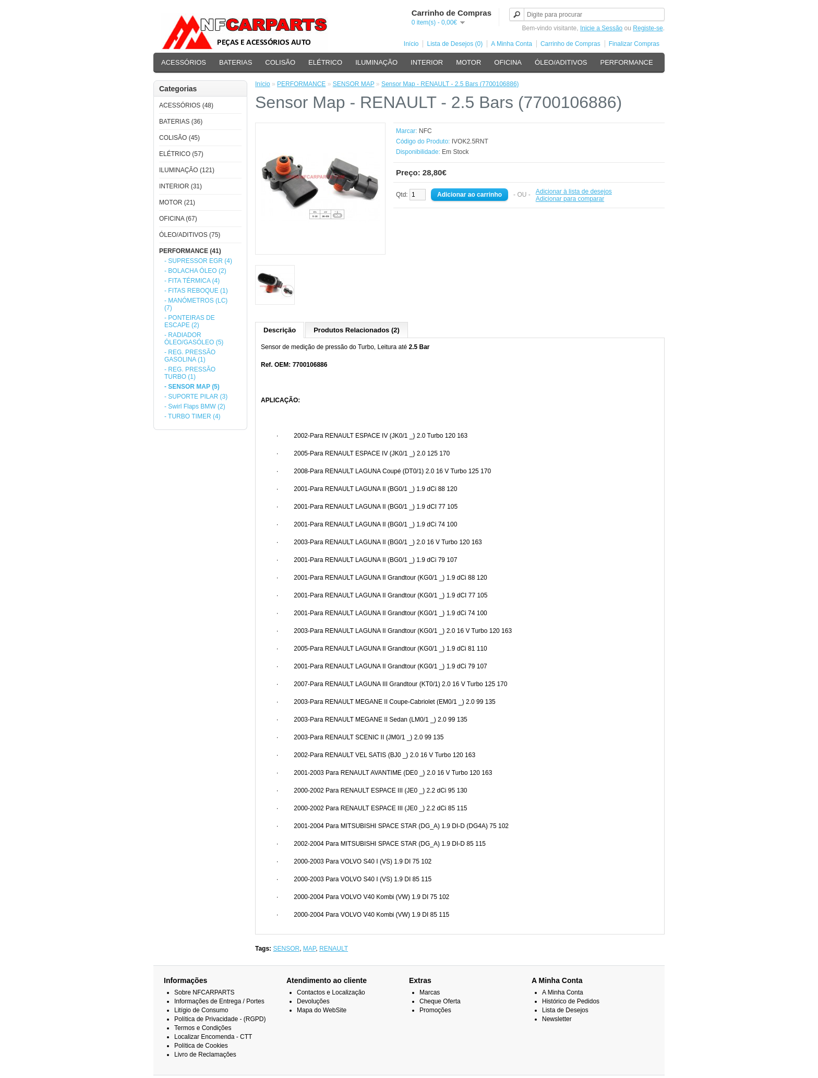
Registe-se (648, 28)
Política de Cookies (201, 1045)
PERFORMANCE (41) (190, 251)
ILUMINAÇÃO (376, 62)
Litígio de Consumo (201, 1010)
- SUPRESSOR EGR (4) (198, 261)
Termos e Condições (202, 1028)
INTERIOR (427, 62)
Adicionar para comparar (570, 198)
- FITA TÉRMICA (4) (192, 280)
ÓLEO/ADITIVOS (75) (189, 234)
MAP (309, 948)
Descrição (279, 330)
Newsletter (557, 1019)
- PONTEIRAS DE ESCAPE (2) (189, 321)
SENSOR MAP (354, 84)
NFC (425, 131)
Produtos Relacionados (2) (357, 330)
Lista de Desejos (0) (455, 43)
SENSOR (286, 948)
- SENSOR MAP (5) (192, 386)
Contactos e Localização (331, 992)
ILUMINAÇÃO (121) (186, 170)
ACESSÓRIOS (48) (186, 105)
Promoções (435, 1010)
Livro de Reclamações (205, 1054)
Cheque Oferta (440, 1001)
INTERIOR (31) (180, 186)
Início (411, 43)
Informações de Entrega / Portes (219, 1001)
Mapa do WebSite (321, 1010)
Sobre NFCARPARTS (204, 992)
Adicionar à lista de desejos (574, 191)
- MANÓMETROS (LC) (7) (195, 304)
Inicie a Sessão (601, 28)
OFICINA (508, 62)
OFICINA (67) (178, 218)
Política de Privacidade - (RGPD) (220, 1019)
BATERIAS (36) (180, 121)
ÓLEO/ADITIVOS (561, 62)
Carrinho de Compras (570, 43)
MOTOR (468, 62)
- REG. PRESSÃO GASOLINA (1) (189, 356)
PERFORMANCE (626, 62)
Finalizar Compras (634, 43)
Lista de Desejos (565, 1010)
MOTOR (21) (177, 202)
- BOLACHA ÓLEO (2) (195, 270)
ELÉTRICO (325, 62)
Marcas (429, 992)
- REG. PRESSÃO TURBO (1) (189, 373)
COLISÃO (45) (179, 137)
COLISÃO (280, 62)
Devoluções (313, 1001)
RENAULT (333, 948)
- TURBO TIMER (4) (192, 416)
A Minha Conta (511, 43)
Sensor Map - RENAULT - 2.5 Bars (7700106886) (450, 84)
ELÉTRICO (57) (181, 154)
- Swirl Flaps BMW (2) (194, 406)
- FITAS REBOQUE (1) (196, 290)
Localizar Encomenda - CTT (213, 1036)
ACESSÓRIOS (183, 62)
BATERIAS (235, 62)
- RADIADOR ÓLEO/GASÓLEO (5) (193, 338)
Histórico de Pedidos (570, 1001)
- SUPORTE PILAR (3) (195, 396)
